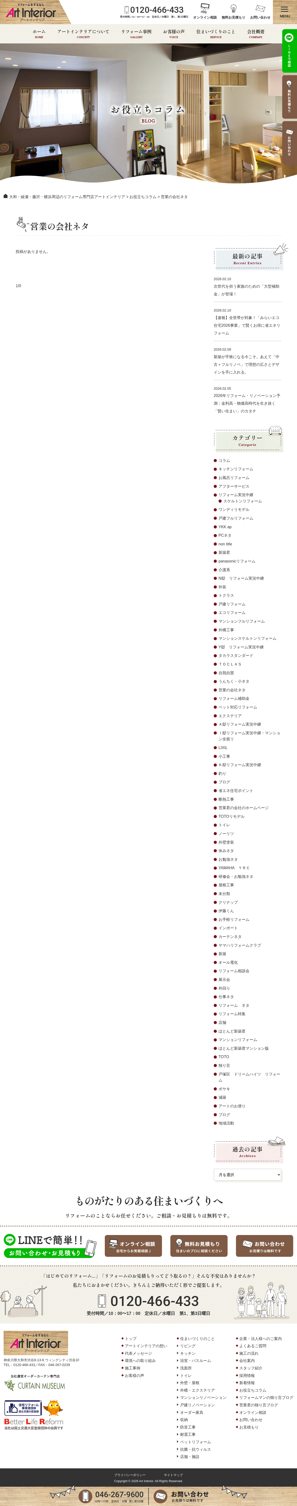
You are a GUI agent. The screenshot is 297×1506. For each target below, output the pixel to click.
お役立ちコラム (252, 1390)
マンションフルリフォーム (242, 621)
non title (225, 544)
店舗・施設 (189, 1457)
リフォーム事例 (136, 34)
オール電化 (228, 962)
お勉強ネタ (228, 859)
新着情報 (247, 1383)
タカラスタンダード (236, 655)
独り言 (224, 1065)
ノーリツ (226, 834)
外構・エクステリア (197, 1390)
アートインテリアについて (83, 34)
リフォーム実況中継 (236, 495)
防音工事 (188, 1427)
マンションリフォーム (238, 1040)
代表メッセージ (138, 1353)
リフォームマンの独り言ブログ (266, 1397)
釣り (222, 773)
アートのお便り (232, 1106)
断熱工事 (226, 799)
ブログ (224, 782)
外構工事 (226, 630)
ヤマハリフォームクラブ (240, 945)
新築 (222, 954)
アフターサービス (234, 486)
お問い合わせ (260, 17)
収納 (184, 1420)
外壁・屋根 (189, 1383)
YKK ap (225, 527)
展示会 (224, 980)
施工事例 (132, 1368)
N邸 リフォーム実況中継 (241, 578)
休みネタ (226, 851)
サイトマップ (173, 1475)
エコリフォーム (232, 613)
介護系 (224, 570)
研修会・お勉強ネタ (236, 876)
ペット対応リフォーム (238, 707)
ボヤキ (224, 1089)
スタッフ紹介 (250, 1368)
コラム (224, 460)
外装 (222, 587)
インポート (228, 928)
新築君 (224, 552)
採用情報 (247, 1376)
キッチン (188, 1353)
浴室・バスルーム (195, 1361)
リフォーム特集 (232, 1014)
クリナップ (228, 902)
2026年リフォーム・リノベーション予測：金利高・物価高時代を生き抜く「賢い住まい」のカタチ (247, 403)
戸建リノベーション (197, 1405)
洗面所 (186, 1368)
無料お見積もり (233, 17)
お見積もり (249, 1427)
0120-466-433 (157, 10)
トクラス (226, 595)
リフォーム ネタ (234, 1005)
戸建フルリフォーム (236, 518)
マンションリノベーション (203, 1397)
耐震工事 (188, 1434)
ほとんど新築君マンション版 (244, 1048)
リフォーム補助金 (234, 698)
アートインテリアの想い (146, 1346)
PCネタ (225, 535)
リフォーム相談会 (234, 971)
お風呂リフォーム (234, 478)
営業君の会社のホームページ (244, 808)
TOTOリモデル (232, 816)
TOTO (224, 1057)
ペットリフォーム (195, 1442)
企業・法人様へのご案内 (260, 1339)
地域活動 (226, 1123)
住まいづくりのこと (215, 34)
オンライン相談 (205, 17)
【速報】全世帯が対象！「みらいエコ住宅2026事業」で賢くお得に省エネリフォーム (247, 325)
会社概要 (255, 34)
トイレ (224, 825)
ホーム (39, 34)
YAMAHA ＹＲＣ (234, 868)
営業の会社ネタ (232, 690)
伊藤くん (226, 911)
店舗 (222, 1022)
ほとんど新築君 (232, 1031)
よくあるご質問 (252, 1346)
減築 (222, 1097)
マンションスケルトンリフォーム (247, 638)
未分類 (224, 894)
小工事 (224, 756)
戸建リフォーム (232, 604)
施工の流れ (249, 1353)
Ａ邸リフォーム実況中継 (240, 724)
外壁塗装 (226, 842)
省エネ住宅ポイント (236, 791)
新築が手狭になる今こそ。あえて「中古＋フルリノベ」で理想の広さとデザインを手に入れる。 (246, 364)
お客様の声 (174, 34)
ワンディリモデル (234, 509)
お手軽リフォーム (234, 919)
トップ (130, 1339)
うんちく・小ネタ (234, 681)
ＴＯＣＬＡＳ (230, 664)
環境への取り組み (140, 1361)
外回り (224, 988)
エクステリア (230, 716)
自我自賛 (226, 673)
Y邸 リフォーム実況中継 (241, 647)
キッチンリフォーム (236, 469)
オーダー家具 (191, 1412)
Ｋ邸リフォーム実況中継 (240, 765)
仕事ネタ (226, 997)
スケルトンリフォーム (242, 501)
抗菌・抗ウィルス (195, 1449)
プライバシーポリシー (130, 1475)
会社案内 (247, 1361)
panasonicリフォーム (237, 561)
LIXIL (223, 748)
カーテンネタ (230, 937)
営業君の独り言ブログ (258, 1405)
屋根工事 (226, 885)
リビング (188, 1346)
